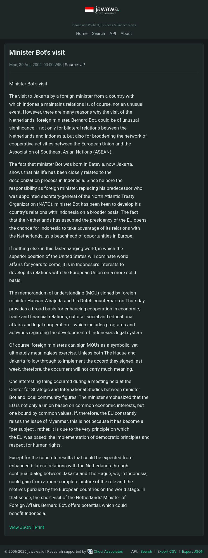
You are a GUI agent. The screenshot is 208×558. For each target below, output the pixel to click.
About (126, 33)
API (113, 33)
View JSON (20, 527)
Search (98, 33)
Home (82, 33)
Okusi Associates (105, 551)
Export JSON (193, 551)
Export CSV (166, 551)
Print (39, 527)
